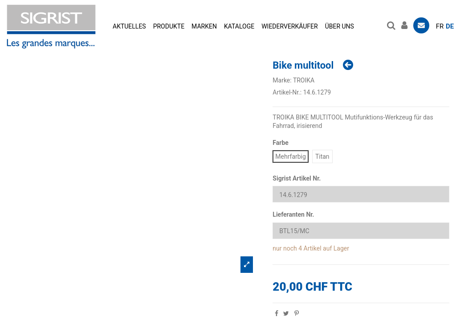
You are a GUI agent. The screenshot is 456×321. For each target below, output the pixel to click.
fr (440, 26)
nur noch (285, 248)
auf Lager (336, 248)
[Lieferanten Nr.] (361, 230)
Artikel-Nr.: (287, 92)
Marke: (282, 80)
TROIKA (303, 80)
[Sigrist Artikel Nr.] (361, 194)
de (450, 26)
